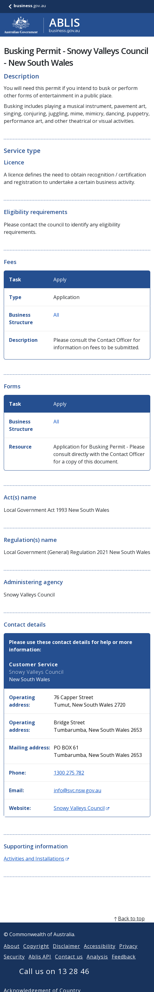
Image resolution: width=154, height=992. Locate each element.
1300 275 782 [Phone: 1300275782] (69, 772)
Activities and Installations (36, 858)
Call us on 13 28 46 (54, 978)
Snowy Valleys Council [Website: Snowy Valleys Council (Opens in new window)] (81, 808)
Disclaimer (66, 953)
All (56, 314)
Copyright (36, 953)
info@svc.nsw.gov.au (77, 790)
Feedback (124, 964)
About (12, 953)
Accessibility (99, 953)
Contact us (69, 964)
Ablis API (40, 964)
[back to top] (77, 926)
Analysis (97, 964)
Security (14, 964)
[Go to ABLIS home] (42, 25)
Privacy (128, 953)
